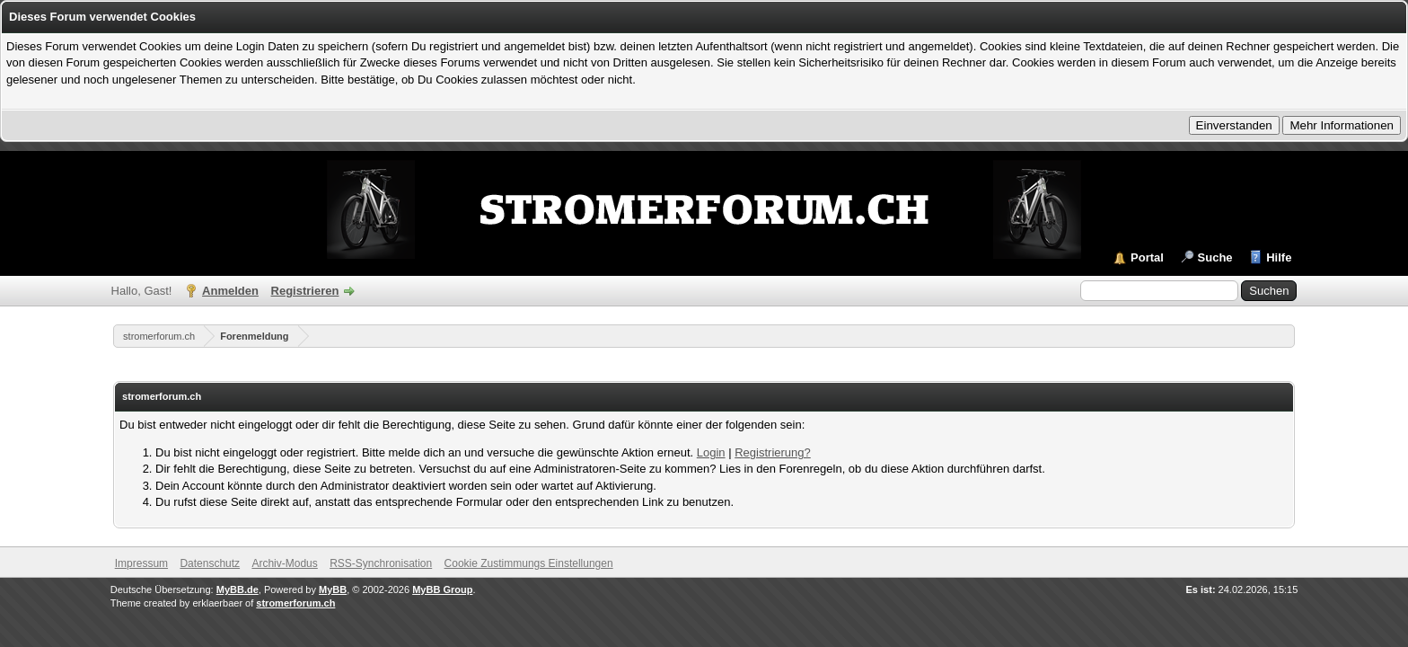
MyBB (333, 589)
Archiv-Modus (284, 563)
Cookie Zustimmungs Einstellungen (528, 563)
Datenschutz (210, 563)
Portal (1147, 257)
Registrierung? (773, 452)
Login (711, 452)
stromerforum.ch (159, 336)
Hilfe (1278, 257)
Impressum (141, 563)
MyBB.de (237, 589)
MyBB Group (442, 589)
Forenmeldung (254, 336)
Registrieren (305, 290)
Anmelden (230, 290)
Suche (1215, 257)
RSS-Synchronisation (381, 563)
